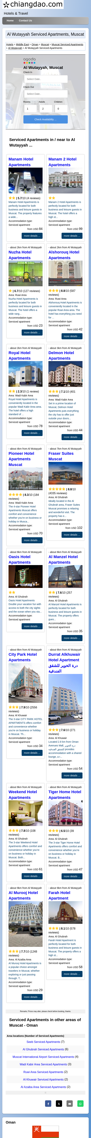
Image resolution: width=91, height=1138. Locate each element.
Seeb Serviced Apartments (43, 1041)
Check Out (28, 87)
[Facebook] (48, 1103)
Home (10, 20)
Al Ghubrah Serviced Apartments (43, 1049)
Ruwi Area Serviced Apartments (43, 1072)
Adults (42, 102)
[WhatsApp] (80, 1103)
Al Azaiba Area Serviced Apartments (43, 1087)
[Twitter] (59, 1103)
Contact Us (25, 20)
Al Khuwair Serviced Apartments (43, 1079)
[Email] (70, 1103)
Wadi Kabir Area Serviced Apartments (43, 1064)
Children (58, 102)
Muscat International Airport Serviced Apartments (43, 1056)
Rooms (27, 102)
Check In (27, 72)
